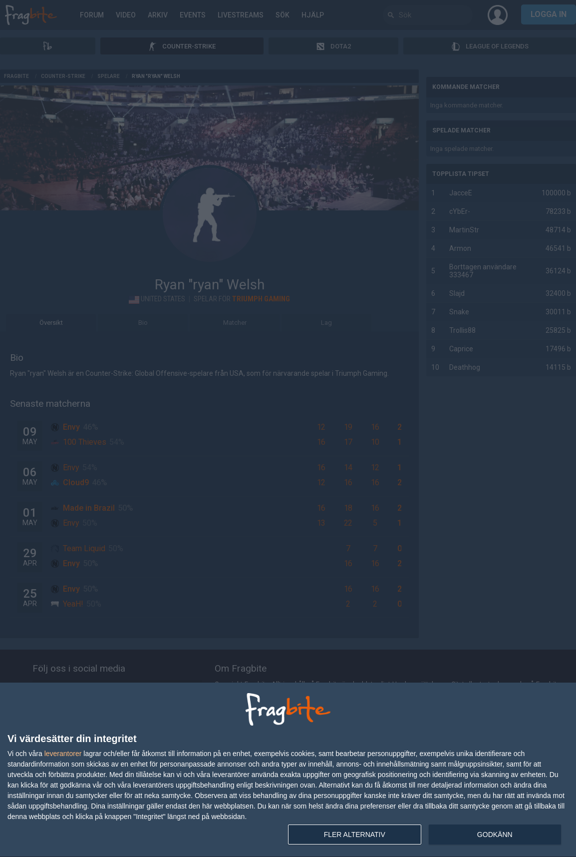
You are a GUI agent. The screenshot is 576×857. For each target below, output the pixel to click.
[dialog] (288, 770)
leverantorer (63, 753)
